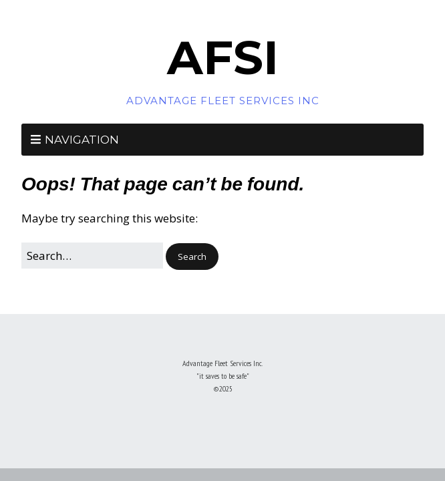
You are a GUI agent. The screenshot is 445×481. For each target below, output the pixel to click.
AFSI (223, 57)
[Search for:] (92, 256)
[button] (192, 257)
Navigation (82, 139)
